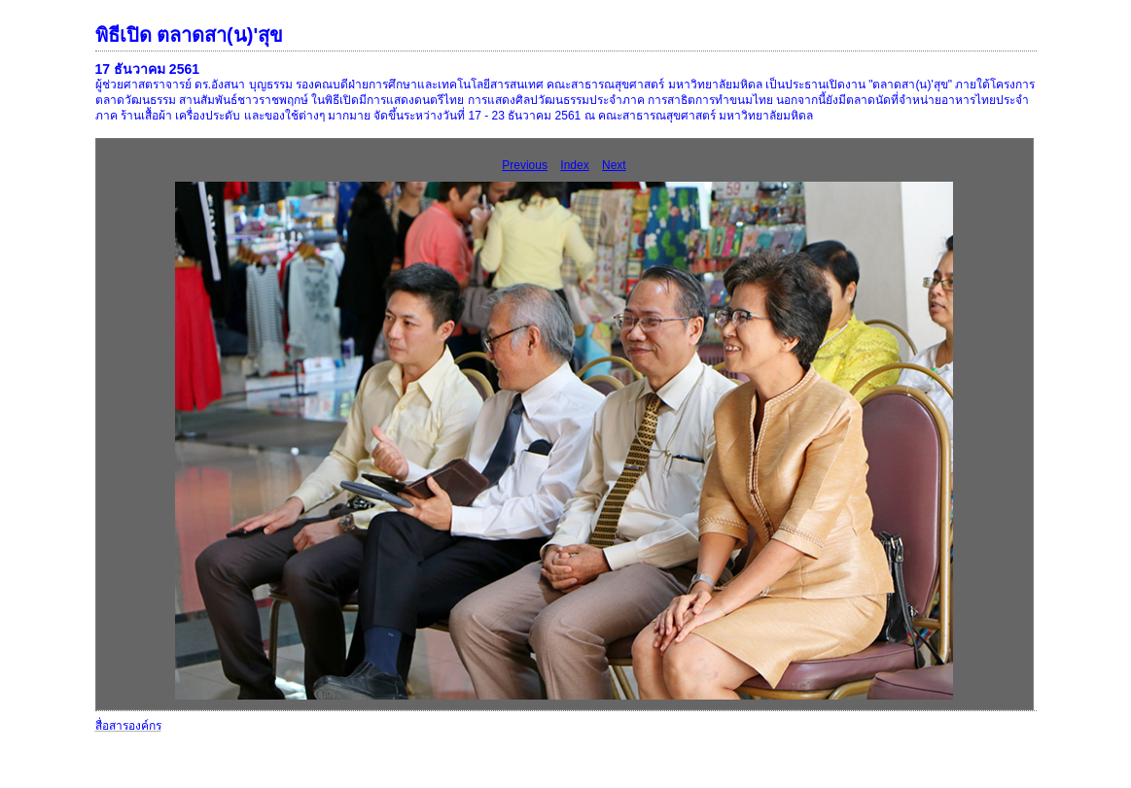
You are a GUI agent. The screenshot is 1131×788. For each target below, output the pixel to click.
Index (574, 165)
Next (614, 165)
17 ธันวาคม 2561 (147, 69)
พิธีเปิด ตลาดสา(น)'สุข (189, 35)
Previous (525, 165)
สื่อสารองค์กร (128, 726)
